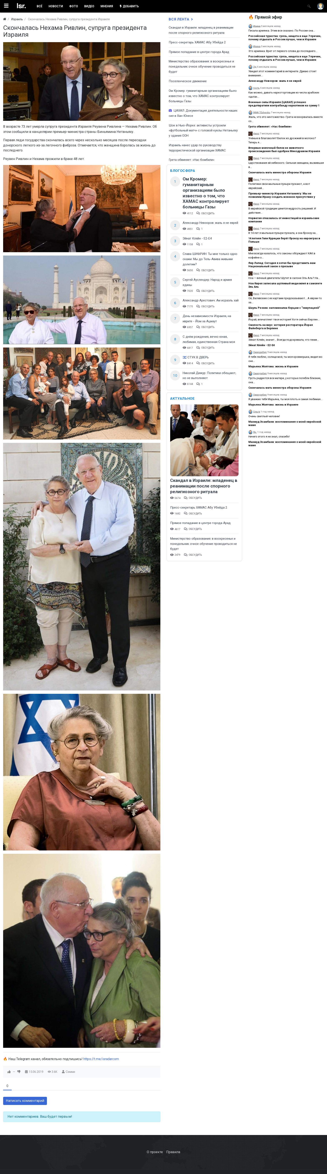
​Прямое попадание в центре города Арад (199, 52)
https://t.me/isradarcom (101, 1059)
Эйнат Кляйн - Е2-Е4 (197, 238)
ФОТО (73, 6)
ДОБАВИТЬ (129, 6)
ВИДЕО (89, 6)
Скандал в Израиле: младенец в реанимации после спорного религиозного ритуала (203, 486)
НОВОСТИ (56, 6)
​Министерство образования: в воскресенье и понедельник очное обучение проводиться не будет (202, 66)
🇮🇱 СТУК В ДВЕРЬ (196, 357)
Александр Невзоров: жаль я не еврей (210, 223)
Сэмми (70, 1072)
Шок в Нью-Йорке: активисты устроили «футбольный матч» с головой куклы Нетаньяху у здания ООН (203, 130)
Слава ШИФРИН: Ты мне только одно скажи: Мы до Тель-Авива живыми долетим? (210, 259)
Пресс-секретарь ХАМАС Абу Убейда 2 (197, 42)
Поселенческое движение (188, 81)
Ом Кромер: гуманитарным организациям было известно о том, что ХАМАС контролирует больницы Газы (203, 96)
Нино (256, 133)
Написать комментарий (25, 1101)
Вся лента (181, 19)
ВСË (39, 6)
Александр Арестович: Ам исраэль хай (211, 300)
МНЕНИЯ (107, 6)
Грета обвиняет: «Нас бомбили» (191, 160)
